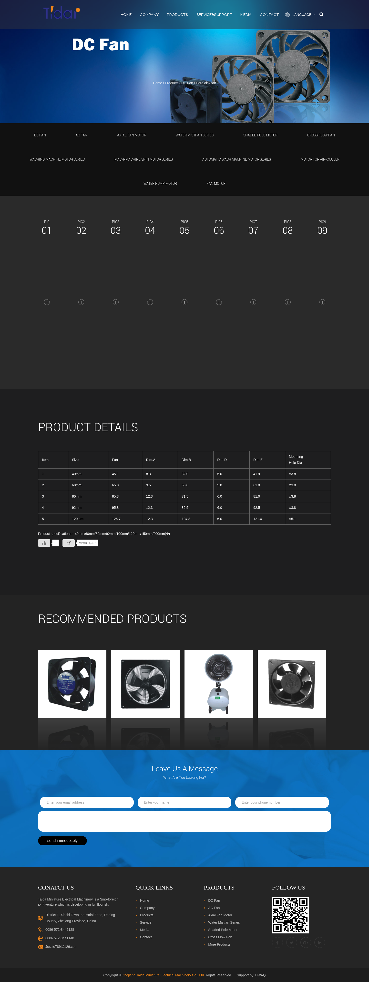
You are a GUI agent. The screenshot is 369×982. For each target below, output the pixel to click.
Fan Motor (216, 183)
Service (146, 922)
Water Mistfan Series (195, 135)
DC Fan (187, 83)
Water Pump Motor (160, 183)
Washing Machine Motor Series (57, 159)
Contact (269, 15)
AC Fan (81, 135)
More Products (219, 944)
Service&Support (214, 15)
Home (126, 15)
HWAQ (260, 975)
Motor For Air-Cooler (320, 159)
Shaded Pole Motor (260, 135)
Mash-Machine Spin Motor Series (143, 159)
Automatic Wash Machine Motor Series (236, 159)
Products (177, 15)
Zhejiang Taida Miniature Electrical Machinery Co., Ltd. (163, 975)
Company (149, 15)
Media (246, 15)
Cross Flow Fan (321, 135)
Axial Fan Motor (131, 135)
